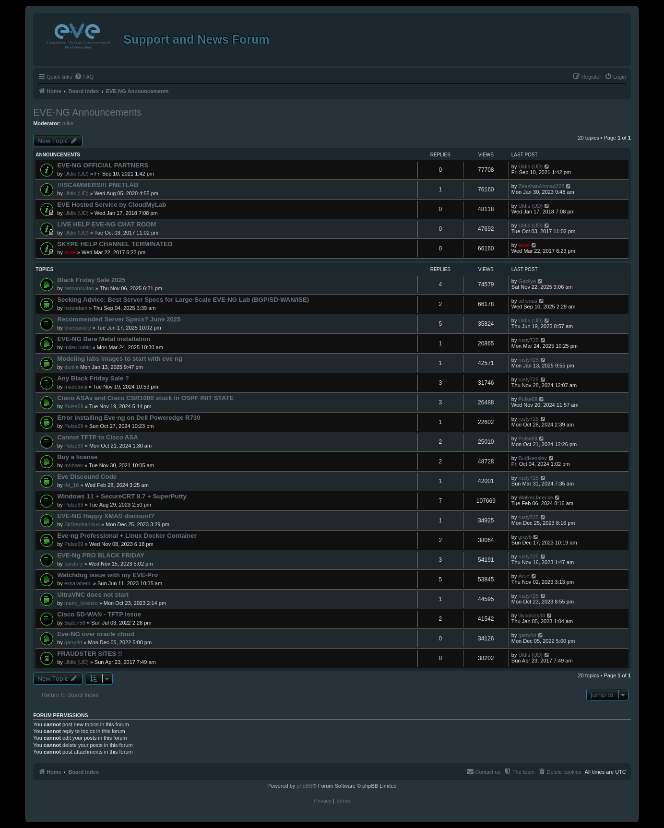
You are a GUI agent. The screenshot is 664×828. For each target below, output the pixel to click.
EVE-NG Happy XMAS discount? (105, 516)
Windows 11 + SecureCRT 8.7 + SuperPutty (122, 496)
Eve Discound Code (87, 476)
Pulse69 (73, 406)
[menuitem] (84, 77)
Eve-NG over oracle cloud (95, 634)
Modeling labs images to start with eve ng (119, 358)
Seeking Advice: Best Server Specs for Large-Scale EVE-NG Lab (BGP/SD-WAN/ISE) (183, 299)
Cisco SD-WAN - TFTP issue (99, 614)
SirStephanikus (82, 524)
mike (67, 123)
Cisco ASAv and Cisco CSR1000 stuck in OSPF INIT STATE (145, 398)
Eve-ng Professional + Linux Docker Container (127, 535)
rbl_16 (71, 485)
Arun (523, 576)
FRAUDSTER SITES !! (89, 653)
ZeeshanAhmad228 (541, 186)
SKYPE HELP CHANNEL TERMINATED (114, 244)
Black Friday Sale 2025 (91, 280)
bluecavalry (77, 328)
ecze (70, 252)
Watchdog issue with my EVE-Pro (107, 575)
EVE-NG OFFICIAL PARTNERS (102, 165)
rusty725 (528, 340)
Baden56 (74, 623)
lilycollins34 (531, 615)
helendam (75, 308)
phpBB (304, 786)
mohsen (73, 465)
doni (69, 367)
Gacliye (527, 281)
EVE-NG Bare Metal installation (103, 339)
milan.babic (77, 347)
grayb (525, 537)
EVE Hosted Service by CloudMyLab (111, 204)
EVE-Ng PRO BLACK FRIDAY (100, 555)
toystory (73, 564)
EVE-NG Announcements (87, 112)
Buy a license (77, 457)
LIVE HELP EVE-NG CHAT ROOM (106, 224)
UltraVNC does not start (93, 594)
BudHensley (532, 458)
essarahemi (78, 583)
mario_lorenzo (81, 603)
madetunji (75, 387)
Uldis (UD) (76, 174)
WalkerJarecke (535, 497)
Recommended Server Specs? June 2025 (118, 319)
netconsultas (79, 288)
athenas (527, 301)
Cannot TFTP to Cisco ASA (97, 437)
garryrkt (73, 642)
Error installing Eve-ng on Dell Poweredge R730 (128, 417)
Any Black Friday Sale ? (93, 378)
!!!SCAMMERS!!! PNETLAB (97, 185)
